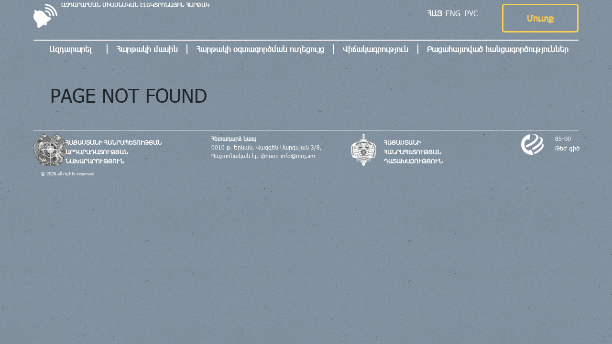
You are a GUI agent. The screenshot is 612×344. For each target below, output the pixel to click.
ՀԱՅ (434, 13)
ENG (453, 13)
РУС (471, 13)
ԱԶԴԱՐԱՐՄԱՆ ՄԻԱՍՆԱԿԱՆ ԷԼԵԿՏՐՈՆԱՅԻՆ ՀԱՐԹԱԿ (135, 4)
